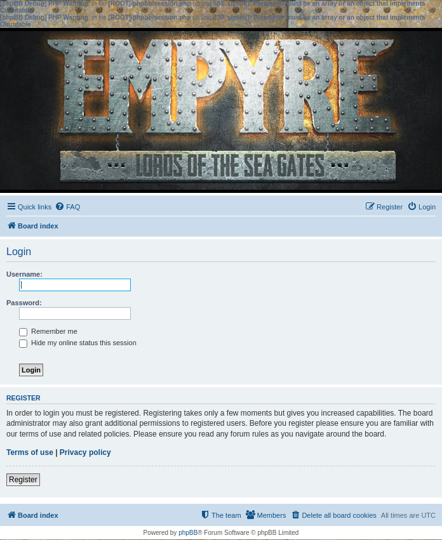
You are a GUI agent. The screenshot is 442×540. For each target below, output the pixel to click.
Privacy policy (85, 452)
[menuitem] (67, 206)
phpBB (188, 532)
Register (23, 479)
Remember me (48, 331)
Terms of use (29, 452)
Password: (24, 302)
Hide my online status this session (78, 342)
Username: (24, 274)
